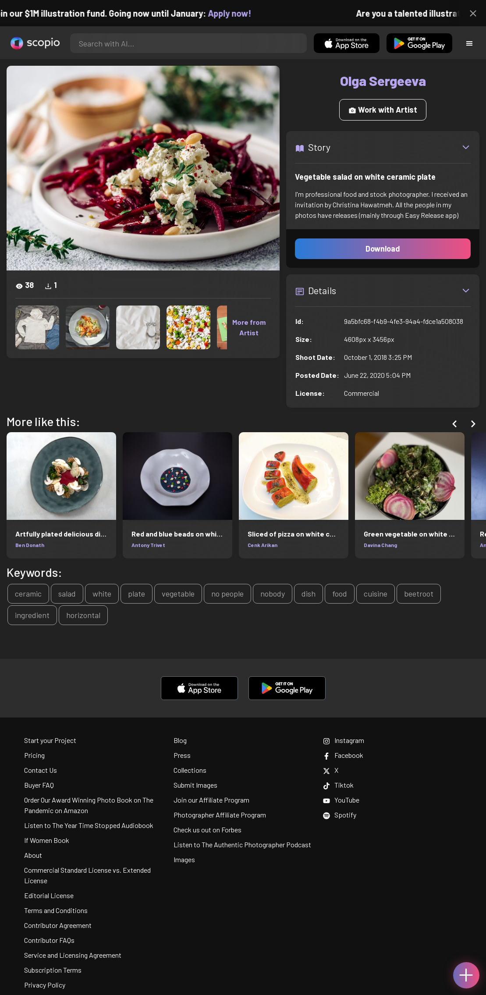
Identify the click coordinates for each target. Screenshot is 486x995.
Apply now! (236, 13)
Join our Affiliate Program (211, 800)
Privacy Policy (44, 985)
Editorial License (49, 895)
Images (184, 859)
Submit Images (195, 785)
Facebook (343, 755)
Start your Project (50, 740)
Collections (190, 770)
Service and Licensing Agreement (72, 955)
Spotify (339, 814)
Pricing (34, 755)
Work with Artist (382, 109)
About (33, 855)
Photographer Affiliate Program (220, 814)
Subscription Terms (53, 970)
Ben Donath (29, 545)
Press (182, 755)
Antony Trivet (148, 545)
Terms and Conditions (56, 910)
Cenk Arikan (262, 545)
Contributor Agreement (58, 925)
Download (382, 248)
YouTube (341, 800)
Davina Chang (380, 545)
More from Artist (249, 327)
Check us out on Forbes (207, 829)
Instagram (343, 740)
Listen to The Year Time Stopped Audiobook (88, 825)
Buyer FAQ (39, 785)
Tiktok (338, 785)
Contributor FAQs (49, 940)
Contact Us (40, 770)
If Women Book (46, 840)
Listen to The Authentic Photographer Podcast (242, 844)
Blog (180, 740)
